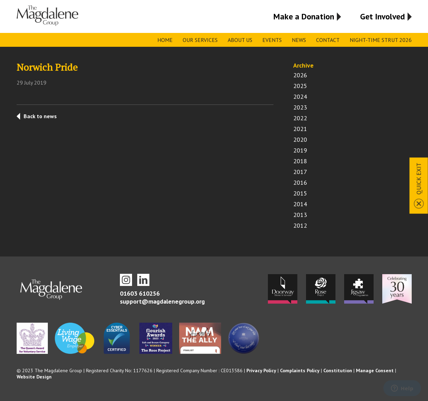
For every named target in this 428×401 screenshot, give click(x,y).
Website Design (34, 377)
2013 (300, 215)
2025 (300, 86)
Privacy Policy (261, 370)
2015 (300, 193)
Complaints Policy (300, 370)
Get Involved (382, 16)
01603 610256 (140, 293)
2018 (300, 161)
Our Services (200, 39)
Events (272, 39)
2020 (300, 139)
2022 (300, 118)
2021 (300, 129)
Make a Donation (303, 16)
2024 (300, 97)
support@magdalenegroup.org (162, 301)
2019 (300, 150)
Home (165, 39)
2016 (300, 182)
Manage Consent (375, 370)
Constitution (337, 370)
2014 (300, 204)
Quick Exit (419, 178)
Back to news (40, 116)
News (299, 39)
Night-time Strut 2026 (381, 39)
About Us (240, 39)
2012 (300, 225)
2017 (300, 172)
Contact (328, 39)
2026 (300, 75)
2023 (300, 107)
